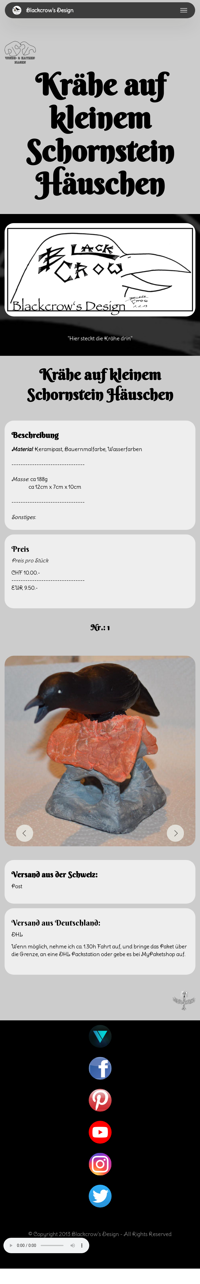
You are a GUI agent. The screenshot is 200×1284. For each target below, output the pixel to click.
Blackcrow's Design (50, 10)
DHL (17, 934)
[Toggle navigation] (183, 10)
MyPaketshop (158, 954)
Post (16, 886)
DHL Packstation (79, 954)
